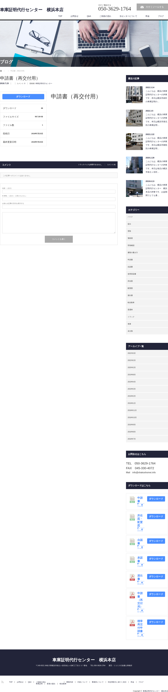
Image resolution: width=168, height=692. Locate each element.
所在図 (130, 281)
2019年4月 (132, 382)
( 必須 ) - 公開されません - (14, 196)
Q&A (89, 16)
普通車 (130, 310)
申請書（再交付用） (140, 600)
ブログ (161, 16)
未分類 (130, 331)
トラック (131, 317)
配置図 (130, 288)
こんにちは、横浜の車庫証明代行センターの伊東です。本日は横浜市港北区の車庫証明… (156, 119)
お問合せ (74, 16)
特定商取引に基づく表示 (117, 682)
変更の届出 (51, 684)
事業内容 (69, 682)
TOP (60, 16)
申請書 (130, 260)
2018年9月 (132, 425)
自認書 (130, 267)
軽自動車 (131, 302)
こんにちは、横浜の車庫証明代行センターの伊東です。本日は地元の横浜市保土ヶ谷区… (156, 166)
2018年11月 (132, 410)
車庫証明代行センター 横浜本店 (31, 10)
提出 (129, 224)
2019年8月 (132, 375)
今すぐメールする (155, 7)
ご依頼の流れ (105, 16)
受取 (129, 231)
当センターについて (128, 16)
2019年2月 (132, 396)
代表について (82, 682)
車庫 (129, 324)
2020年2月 (132, 367)
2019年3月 (132, 389)
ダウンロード (23, 96)
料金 (148, 16)
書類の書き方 (133, 252)
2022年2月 (132, 360)
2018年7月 (132, 439)
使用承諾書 (132, 274)
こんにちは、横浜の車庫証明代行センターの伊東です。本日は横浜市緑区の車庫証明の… (156, 96)
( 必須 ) (7, 188)
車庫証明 (39, 684)
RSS (2, 681)
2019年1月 (132, 403)
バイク (130, 217)
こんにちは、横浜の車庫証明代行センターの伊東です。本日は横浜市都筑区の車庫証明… (156, 143)
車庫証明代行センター (43, 83)
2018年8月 (132, 432)
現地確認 (131, 245)
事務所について (98, 682)
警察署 (130, 238)
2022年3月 (132, 353)
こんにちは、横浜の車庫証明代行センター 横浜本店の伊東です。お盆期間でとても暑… (156, 190)
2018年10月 (132, 417)
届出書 (130, 295)
